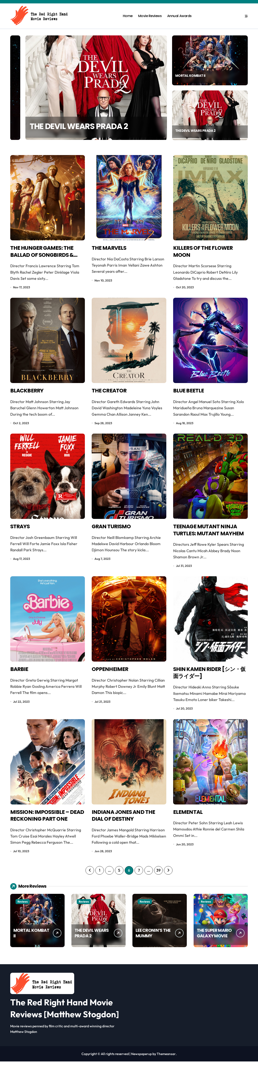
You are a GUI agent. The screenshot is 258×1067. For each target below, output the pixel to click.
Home (128, 15)
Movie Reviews (150, 15)
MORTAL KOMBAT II (59, 125)
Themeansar (166, 1059)
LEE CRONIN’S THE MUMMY (153, 938)
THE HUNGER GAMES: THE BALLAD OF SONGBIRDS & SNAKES (44, 255)
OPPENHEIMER (111, 673)
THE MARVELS (110, 248)
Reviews (22, 907)
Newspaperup (141, 1059)
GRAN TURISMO (113, 529)
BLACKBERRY (28, 392)
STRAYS (20, 529)
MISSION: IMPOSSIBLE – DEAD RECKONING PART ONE (43, 824)
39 (158, 875)
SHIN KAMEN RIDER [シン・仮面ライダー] (209, 676)
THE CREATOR (111, 392)
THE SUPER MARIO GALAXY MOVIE (214, 938)
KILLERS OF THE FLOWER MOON (205, 252)
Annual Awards (179, 15)
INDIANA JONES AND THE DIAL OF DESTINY (126, 820)
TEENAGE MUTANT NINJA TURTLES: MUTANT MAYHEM (207, 536)
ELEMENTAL (188, 817)
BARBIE (20, 673)
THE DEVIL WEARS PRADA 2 (197, 130)
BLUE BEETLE (189, 392)
